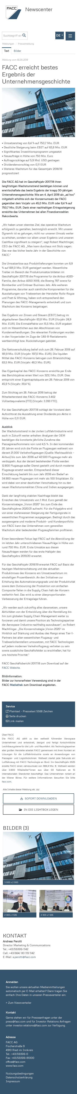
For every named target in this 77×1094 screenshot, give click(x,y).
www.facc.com (14, 1065)
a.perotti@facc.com (24, 957)
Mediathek (16, 684)
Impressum (13, 1081)
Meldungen (8, 43)
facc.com (6, 781)
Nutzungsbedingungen (20, 1073)
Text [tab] (6, 50)
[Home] (14, 12)
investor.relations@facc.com (30, 1025)
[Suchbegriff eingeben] (15, 35)
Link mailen (16, 721)
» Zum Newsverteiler (18, 1002)
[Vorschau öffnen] (38, 112)
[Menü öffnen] (70, 36)
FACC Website (11, 667)
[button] (59, 35)
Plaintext (14, 711)
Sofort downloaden (38, 798)
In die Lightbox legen (38, 809)
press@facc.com (16, 1021)
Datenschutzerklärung (19, 1077)
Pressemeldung (26, 43)
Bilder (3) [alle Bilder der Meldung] (16, 828)
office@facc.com (15, 1061)
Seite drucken (17, 716)
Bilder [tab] (17, 50)
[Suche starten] (24, 36)
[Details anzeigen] (72, 882)
